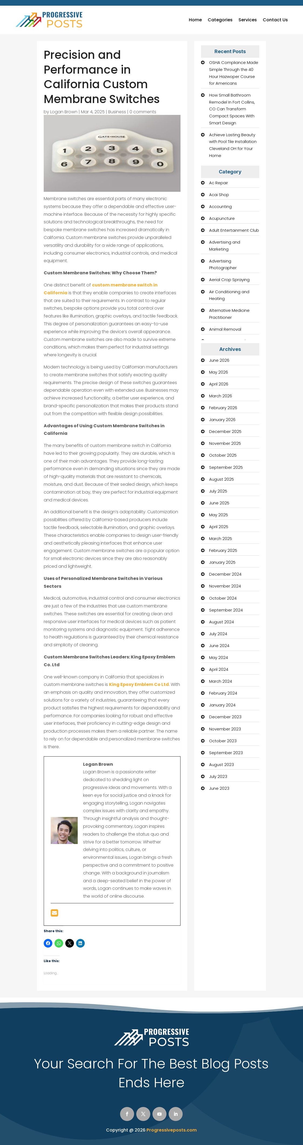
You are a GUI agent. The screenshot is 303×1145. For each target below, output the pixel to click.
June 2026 (219, 360)
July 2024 (218, 634)
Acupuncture (222, 218)
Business (117, 112)
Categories (220, 20)
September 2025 (226, 467)
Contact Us (275, 20)
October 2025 (223, 455)
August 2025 (221, 479)
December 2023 (225, 717)
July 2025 (218, 491)
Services (248, 20)
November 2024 (225, 586)
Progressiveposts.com (172, 1130)
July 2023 (218, 776)
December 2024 (225, 574)
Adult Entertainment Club (234, 230)
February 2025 (223, 550)
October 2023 (223, 741)
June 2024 (219, 645)
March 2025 (220, 538)
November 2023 (225, 729)
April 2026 (218, 384)
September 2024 (226, 610)
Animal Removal (225, 329)
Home (195, 20)
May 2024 (218, 657)
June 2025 (219, 503)
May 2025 (218, 515)
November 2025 (225, 443)
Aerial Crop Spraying (229, 279)
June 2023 (219, 788)
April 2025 (218, 526)
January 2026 (222, 419)
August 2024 (221, 622)
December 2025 (225, 431)
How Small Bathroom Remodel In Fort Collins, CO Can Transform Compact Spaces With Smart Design (232, 108)
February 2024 (223, 693)
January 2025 (222, 562)
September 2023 (226, 753)
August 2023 (221, 764)
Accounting (220, 206)
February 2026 (223, 408)
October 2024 (223, 598)
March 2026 (220, 396)
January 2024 (222, 705)
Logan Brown (63, 112)
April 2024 (218, 669)
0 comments (143, 112)
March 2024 (220, 681)
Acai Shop (219, 194)
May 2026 (218, 372)
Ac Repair (218, 183)
